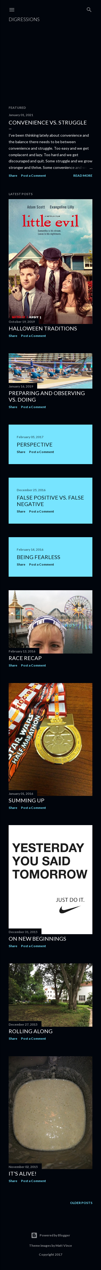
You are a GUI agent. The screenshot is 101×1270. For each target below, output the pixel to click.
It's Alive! (22, 1173)
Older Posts (81, 1203)
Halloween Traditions (43, 328)
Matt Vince (63, 1245)
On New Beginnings (37, 938)
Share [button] (13, 175)
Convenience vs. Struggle (48, 122)
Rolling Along (31, 1031)
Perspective (35, 444)
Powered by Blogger (50, 1235)
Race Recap (25, 658)
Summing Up (26, 800)
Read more (82, 175)
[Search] (89, 8)
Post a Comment (33, 175)
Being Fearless (38, 557)
